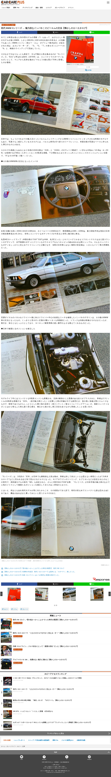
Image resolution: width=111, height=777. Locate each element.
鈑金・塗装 (39, 7)
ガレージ (25, 609)
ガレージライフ (60, 7)
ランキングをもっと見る (55, 733)
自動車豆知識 (81, 740)
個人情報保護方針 (64, 762)
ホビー (6, 609)
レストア (49, 7)
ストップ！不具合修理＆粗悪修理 (38, 740)
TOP (55, 752)
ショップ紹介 (6, 7)
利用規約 (56, 762)
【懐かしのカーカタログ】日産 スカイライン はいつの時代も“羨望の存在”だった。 (32, 575)
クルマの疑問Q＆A (67, 740)
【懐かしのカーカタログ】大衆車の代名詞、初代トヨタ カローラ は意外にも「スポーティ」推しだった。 (40, 572)
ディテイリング (27, 7)
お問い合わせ (56, 764)
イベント (71, 7)
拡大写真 (89, 70)
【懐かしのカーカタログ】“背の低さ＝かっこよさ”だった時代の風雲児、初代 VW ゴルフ (34, 568)
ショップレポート (19, 740)
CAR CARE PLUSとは (47, 762)
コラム (15, 609)
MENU (108, 2)
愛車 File (16, 7)
